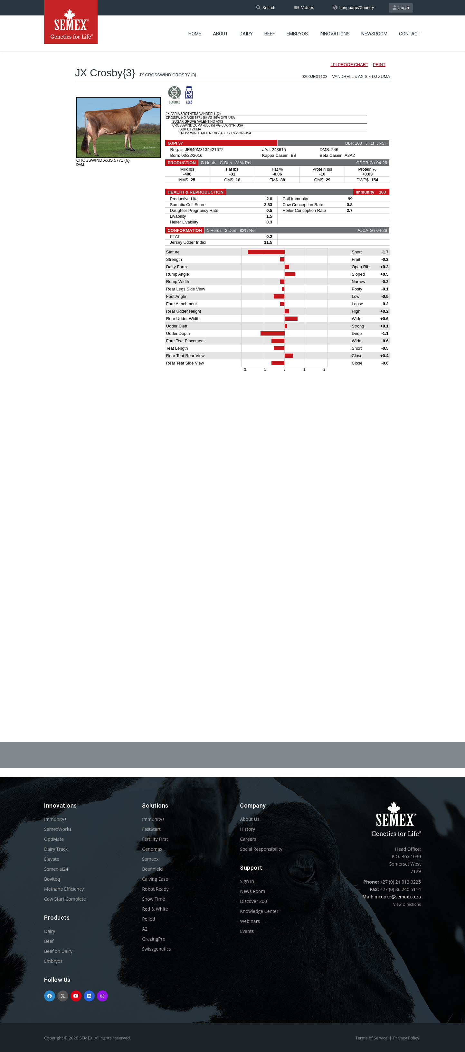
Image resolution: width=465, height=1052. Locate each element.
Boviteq (52, 879)
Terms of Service (372, 1038)
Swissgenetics (156, 949)
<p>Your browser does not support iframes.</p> (232, 379)
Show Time (153, 899)
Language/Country (353, 7)
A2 (144, 929)
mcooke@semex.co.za (398, 897)
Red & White (155, 909)
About (220, 34)
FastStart (151, 829)
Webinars (250, 921)
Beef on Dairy (58, 951)
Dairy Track (56, 849)
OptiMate (54, 839)
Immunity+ (55, 819)
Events (247, 931)
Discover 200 (253, 901)
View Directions (407, 904)
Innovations (334, 34)
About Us (249, 819)
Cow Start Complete (65, 899)
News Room (252, 891)
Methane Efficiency (64, 889)
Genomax (152, 849)
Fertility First (155, 839)
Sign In (247, 881)
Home (194, 34)
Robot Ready (155, 889)
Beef (269, 34)
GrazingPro (154, 939)
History (247, 829)
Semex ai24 (56, 869)
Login (401, 7)
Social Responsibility (261, 849)
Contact (410, 34)
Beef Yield (152, 869)
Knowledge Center (259, 911)
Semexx (150, 859)
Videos (304, 7)
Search (265, 7)
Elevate (51, 859)
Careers (248, 839)
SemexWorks (57, 829)
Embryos (297, 34)
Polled (148, 919)
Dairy (246, 34)
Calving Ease (155, 879)
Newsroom (374, 34)
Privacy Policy (406, 1038)
